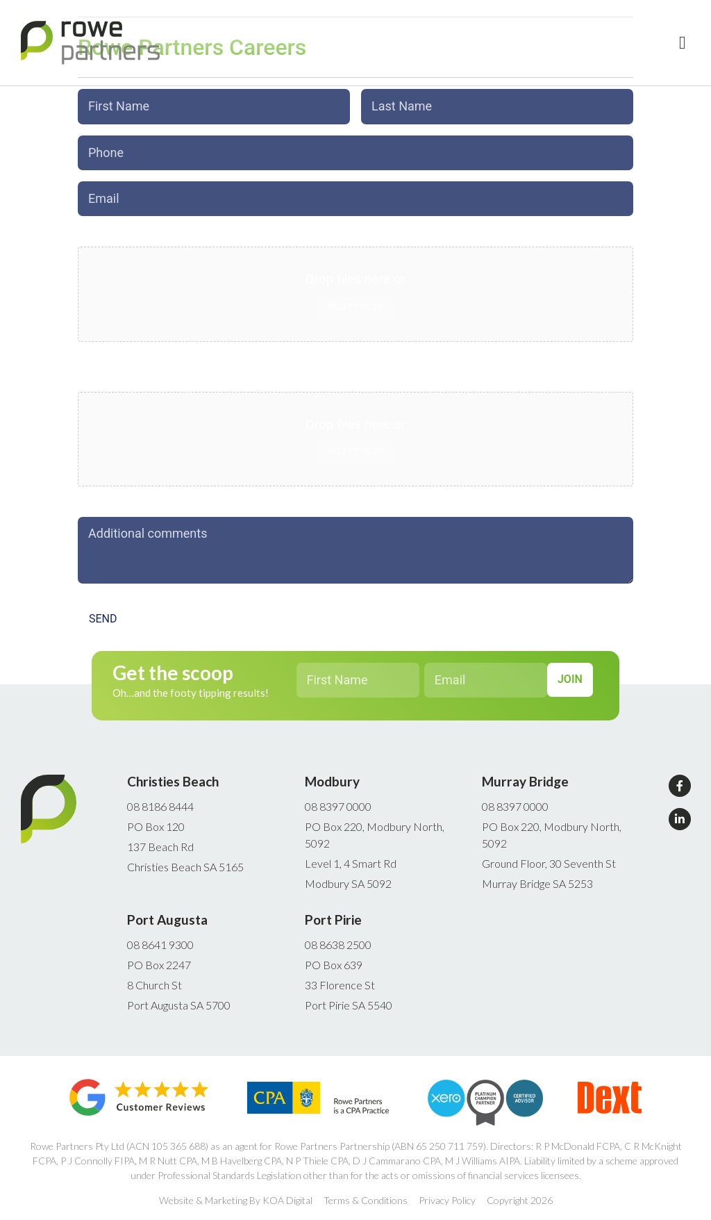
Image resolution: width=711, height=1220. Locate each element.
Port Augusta (167, 911)
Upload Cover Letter (130, 227)
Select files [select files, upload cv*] (355, 445)
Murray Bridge (525, 773)
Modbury (332, 773)
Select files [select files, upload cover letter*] (355, 300)
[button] (682, 42)
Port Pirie (333, 911)
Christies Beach (173, 773)
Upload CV (107, 373)
